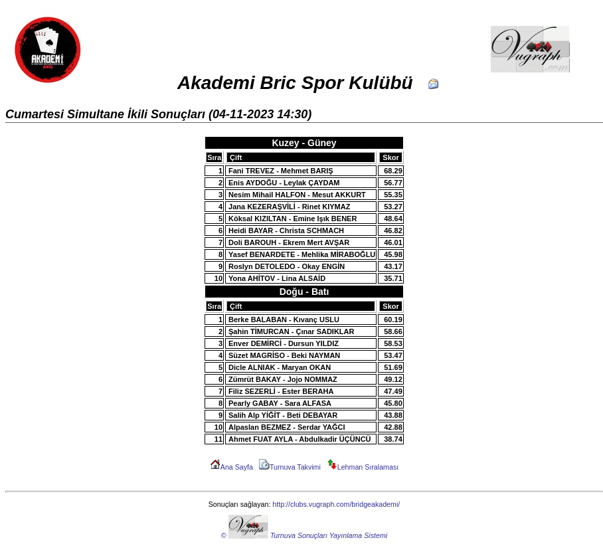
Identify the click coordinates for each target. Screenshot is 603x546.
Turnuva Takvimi (290, 467)
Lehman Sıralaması (362, 467)
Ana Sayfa (231, 467)
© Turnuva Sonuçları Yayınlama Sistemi (304, 535)
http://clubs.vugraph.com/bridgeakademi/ (336, 504)
